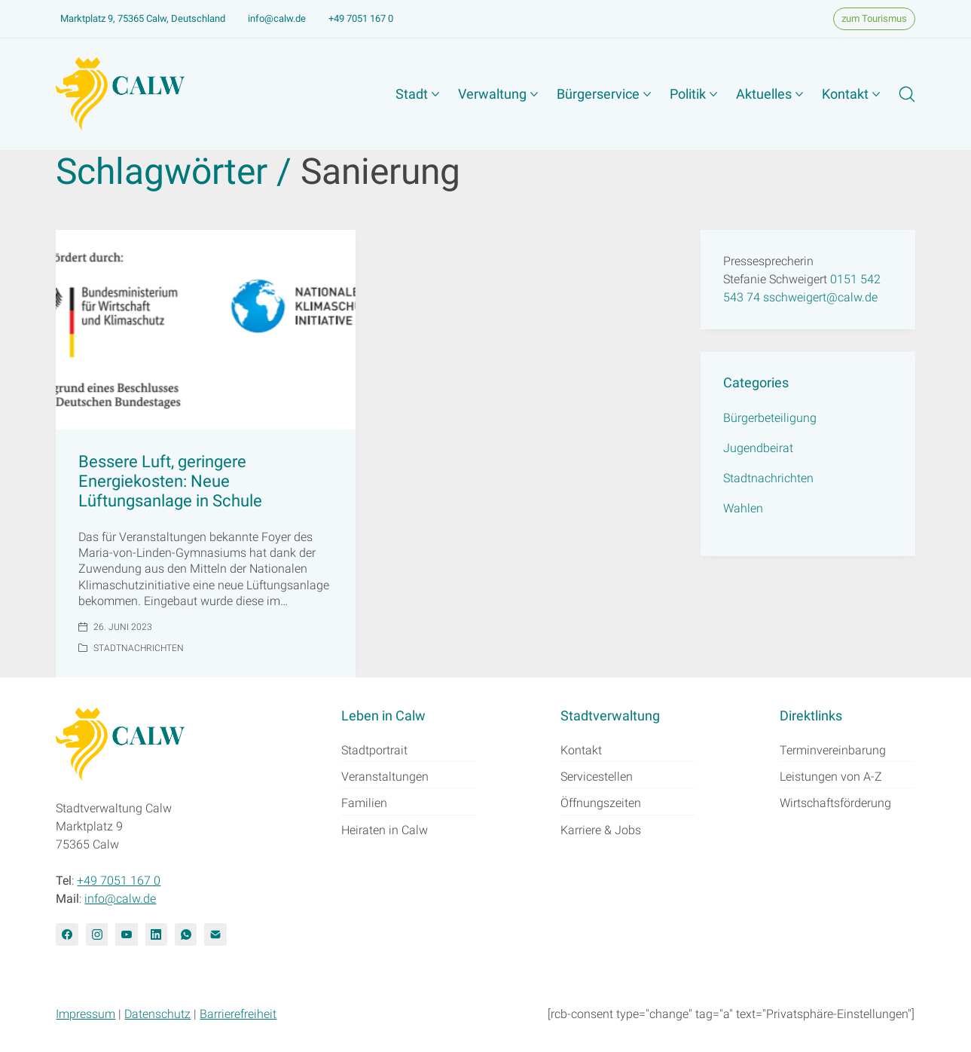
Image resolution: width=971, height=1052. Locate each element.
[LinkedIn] (156, 934)
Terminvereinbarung (833, 750)
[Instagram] (97, 934)
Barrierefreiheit (238, 1014)
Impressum (85, 1014)
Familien (364, 803)
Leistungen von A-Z (831, 776)
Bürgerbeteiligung (770, 418)
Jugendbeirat (758, 448)
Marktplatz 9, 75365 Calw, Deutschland (142, 18)
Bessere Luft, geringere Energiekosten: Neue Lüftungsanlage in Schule (170, 481)
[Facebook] (67, 934)
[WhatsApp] (186, 934)
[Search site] (907, 94)
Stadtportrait (374, 750)
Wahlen (743, 508)
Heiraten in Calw (384, 830)
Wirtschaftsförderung (835, 803)
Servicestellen (596, 776)
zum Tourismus (874, 18)
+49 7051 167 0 (360, 18)
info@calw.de (277, 18)
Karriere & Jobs (600, 830)
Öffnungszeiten (600, 803)
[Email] (215, 934)
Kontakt (581, 750)
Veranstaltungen (385, 776)
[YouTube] (126, 934)
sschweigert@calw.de (820, 297)
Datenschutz (157, 1014)
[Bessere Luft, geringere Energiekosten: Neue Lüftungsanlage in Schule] (206, 330)
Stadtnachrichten (138, 648)
